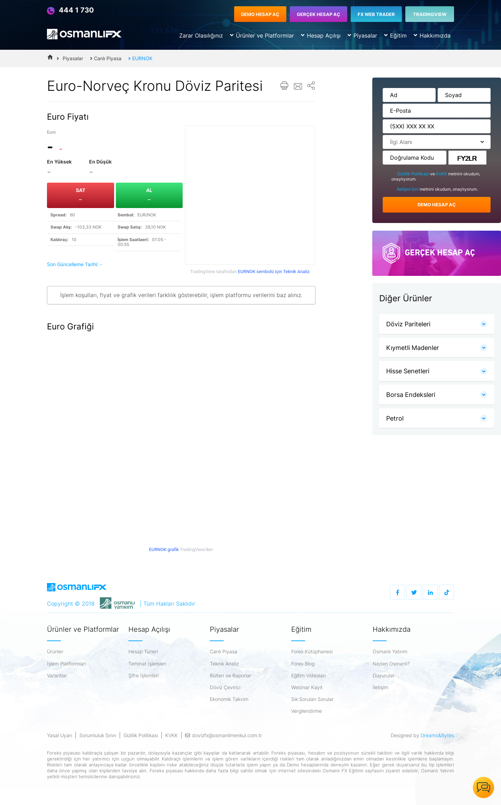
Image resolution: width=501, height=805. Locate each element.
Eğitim (395, 35)
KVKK (442, 173)
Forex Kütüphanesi (312, 651)
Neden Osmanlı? (391, 664)
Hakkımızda (432, 35)
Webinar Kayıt (307, 687)
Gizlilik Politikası (413, 173)
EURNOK (140, 58)
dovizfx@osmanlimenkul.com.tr (223, 735)
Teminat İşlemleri (147, 664)
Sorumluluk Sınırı (97, 735)
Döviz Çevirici (225, 687)
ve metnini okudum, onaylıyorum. (435, 176)
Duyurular (384, 675)
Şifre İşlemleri (143, 675)
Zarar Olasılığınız (201, 35)
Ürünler (55, 651)
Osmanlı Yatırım (390, 651)
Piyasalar (362, 35)
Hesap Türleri (143, 651)
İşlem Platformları (66, 664)
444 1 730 (70, 10)
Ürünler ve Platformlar (262, 35)
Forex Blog (303, 664)
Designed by (422, 735)
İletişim (380, 687)
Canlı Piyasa (105, 58)
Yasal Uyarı (59, 735)
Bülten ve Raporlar (230, 675)
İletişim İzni (408, 189)
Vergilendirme (306, 711)
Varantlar (57, 675)
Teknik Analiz (224, 664)
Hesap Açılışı (321, 35)
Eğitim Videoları (308, 675)
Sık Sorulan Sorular (312, 699)
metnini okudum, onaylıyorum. (434, 189)
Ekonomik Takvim (229, 699)
